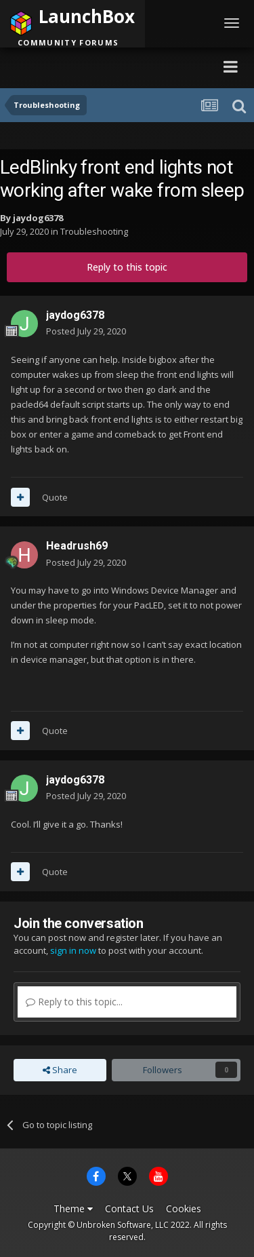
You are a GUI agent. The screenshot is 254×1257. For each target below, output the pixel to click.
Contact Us (129, 1208)
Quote (55, 497)
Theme (73, 1208)
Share (60, 1070)
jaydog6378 (38, 218)
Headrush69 (77, 545)
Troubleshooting (94, 231)
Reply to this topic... (74, 1001)
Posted (86, 331)
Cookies (183, 1208)
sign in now (73, 950)
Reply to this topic (127, 266)
